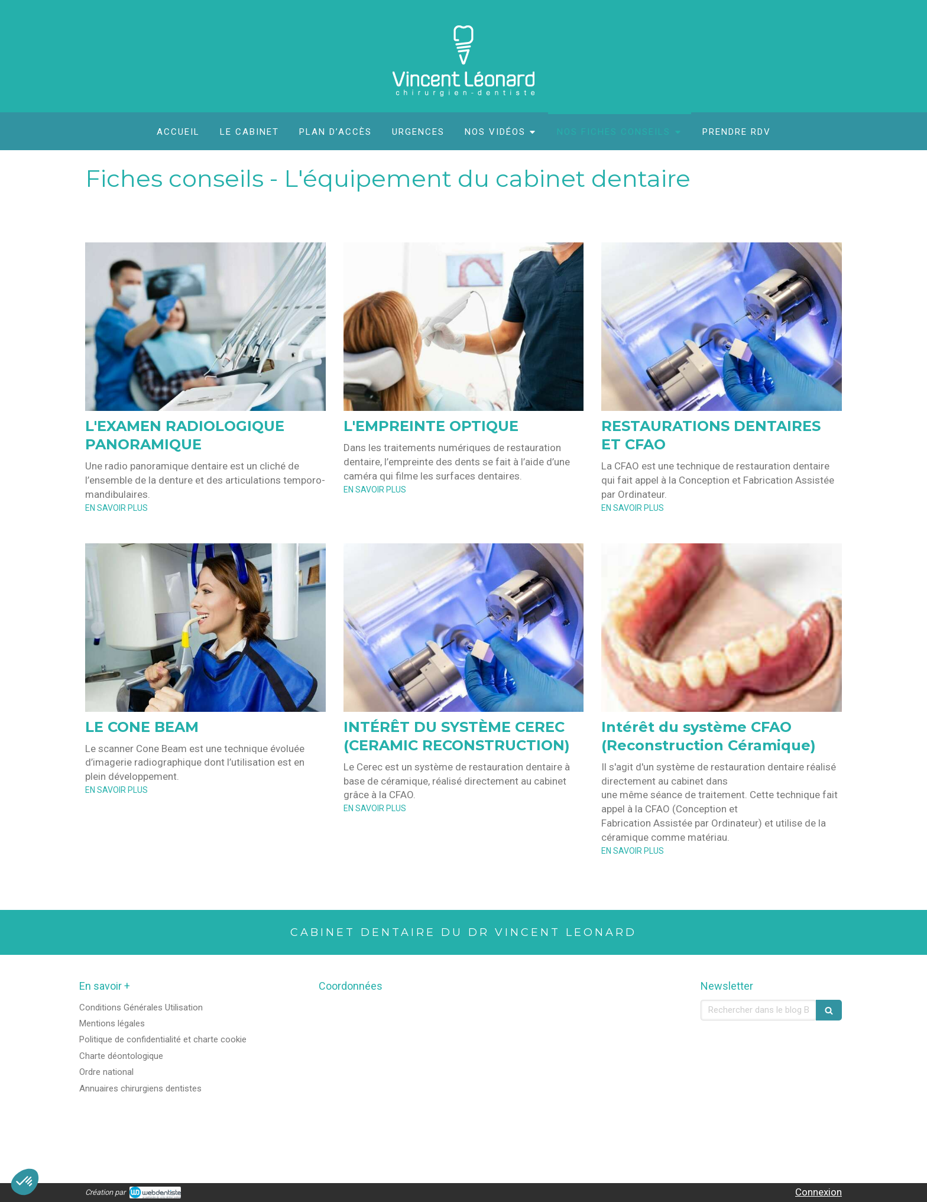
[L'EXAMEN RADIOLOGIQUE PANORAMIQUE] (205, 326)
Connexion (818, 1192)
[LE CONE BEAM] (205, 627)
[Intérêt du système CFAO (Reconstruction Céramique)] (721, 627)
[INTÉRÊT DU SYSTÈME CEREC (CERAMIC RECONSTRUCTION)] (463, 627)
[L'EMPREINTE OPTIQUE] (463, 326)
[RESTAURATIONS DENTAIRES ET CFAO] (721, 326)
